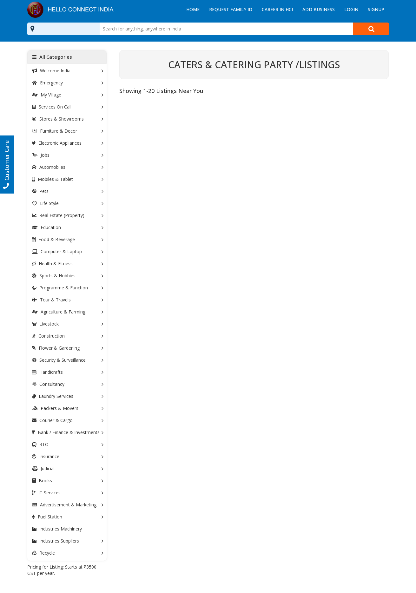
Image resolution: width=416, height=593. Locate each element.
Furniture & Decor (68, 131)
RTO (68, 444)
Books (68, 481)
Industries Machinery (57, 529)
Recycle (68, 553)
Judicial (68, 468)
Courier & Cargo (68, 420)
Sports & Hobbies (68, 276)
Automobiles (68, 167)
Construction (68, 336)
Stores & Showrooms (68, 119)
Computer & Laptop (68, 251)
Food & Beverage (68, 239)
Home (193, 9)
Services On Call (68, 107)
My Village (68, 95)
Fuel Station (68, 517)
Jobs (68, 155)
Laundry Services (68, 396)
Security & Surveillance (68, 360)
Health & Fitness (68, 263)
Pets (68, 191)
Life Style (68, 203)
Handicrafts (68, 372)
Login (351, 9)
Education (68, 227)
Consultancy (68, 384)
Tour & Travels (68, 300)
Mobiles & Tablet (68, 179)
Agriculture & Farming (68, 312)
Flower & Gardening (68, 348)
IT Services (68, 493)
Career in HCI (277, 9)
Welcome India (68, 71)
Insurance (68, 456)
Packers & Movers (68, 408)
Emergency (68, 83)
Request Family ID (230, 9)
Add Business (318, 9)
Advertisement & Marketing (68, 505)
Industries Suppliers (68, 541)
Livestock (68, 324)
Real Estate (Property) (68, 215)
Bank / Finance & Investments (68, 432)
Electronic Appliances (68, 143)
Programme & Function (68, 288)
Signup (376, 9)
